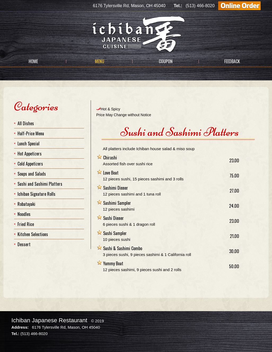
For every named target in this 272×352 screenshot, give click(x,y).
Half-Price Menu (30, 133)
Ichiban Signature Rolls (36, 194)
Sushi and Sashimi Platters (39, 184)
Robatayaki (26, 204)
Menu (99, 61)
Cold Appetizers (30, 163)
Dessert (23, 244)
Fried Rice (25, 224)
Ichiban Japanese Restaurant (49, 320)
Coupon (166, 61)
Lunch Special (28, 143)
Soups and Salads (31, 174)
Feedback (232, 61)
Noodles (23, 214)
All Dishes (25, 123)
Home (33, 61)
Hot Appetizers (29, 153)
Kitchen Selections (32, 234)
